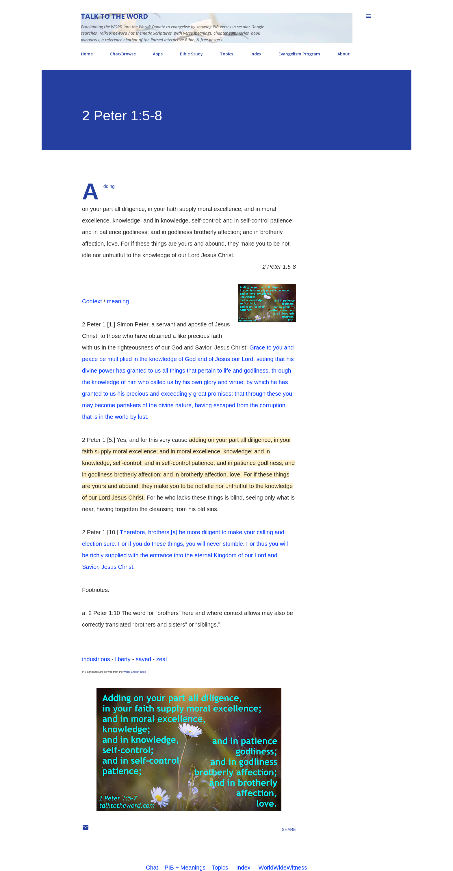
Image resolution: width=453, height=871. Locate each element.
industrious (96, 659)
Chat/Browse (123, 54)
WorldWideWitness (282, 867)
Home (87, 54)
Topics (226, 54)
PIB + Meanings (185, 867)
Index (255, 54)
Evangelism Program (299, 54)
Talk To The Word (114, 16)
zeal (161, 659)
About (343, 54)
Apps (158, 54)
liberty (123, 659)
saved (143, 659)
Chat (152, 867)
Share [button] (289, 829)
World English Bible (134, 671)
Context (92, 301)
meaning (118, 301)
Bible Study (191, 54)
